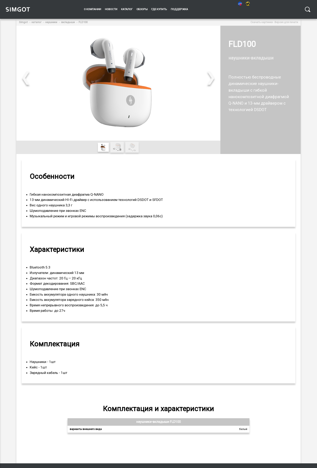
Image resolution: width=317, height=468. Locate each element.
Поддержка (179, 9)
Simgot (23, 22)
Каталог (127, 9)
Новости (111, 9)
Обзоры (142, 9)
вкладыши (68, 22)
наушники (51, 22)
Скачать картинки (261, 22)
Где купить (159, 9)
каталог (36, 22)
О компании (92, 9)
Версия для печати (286, 22)
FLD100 (83, 22)
